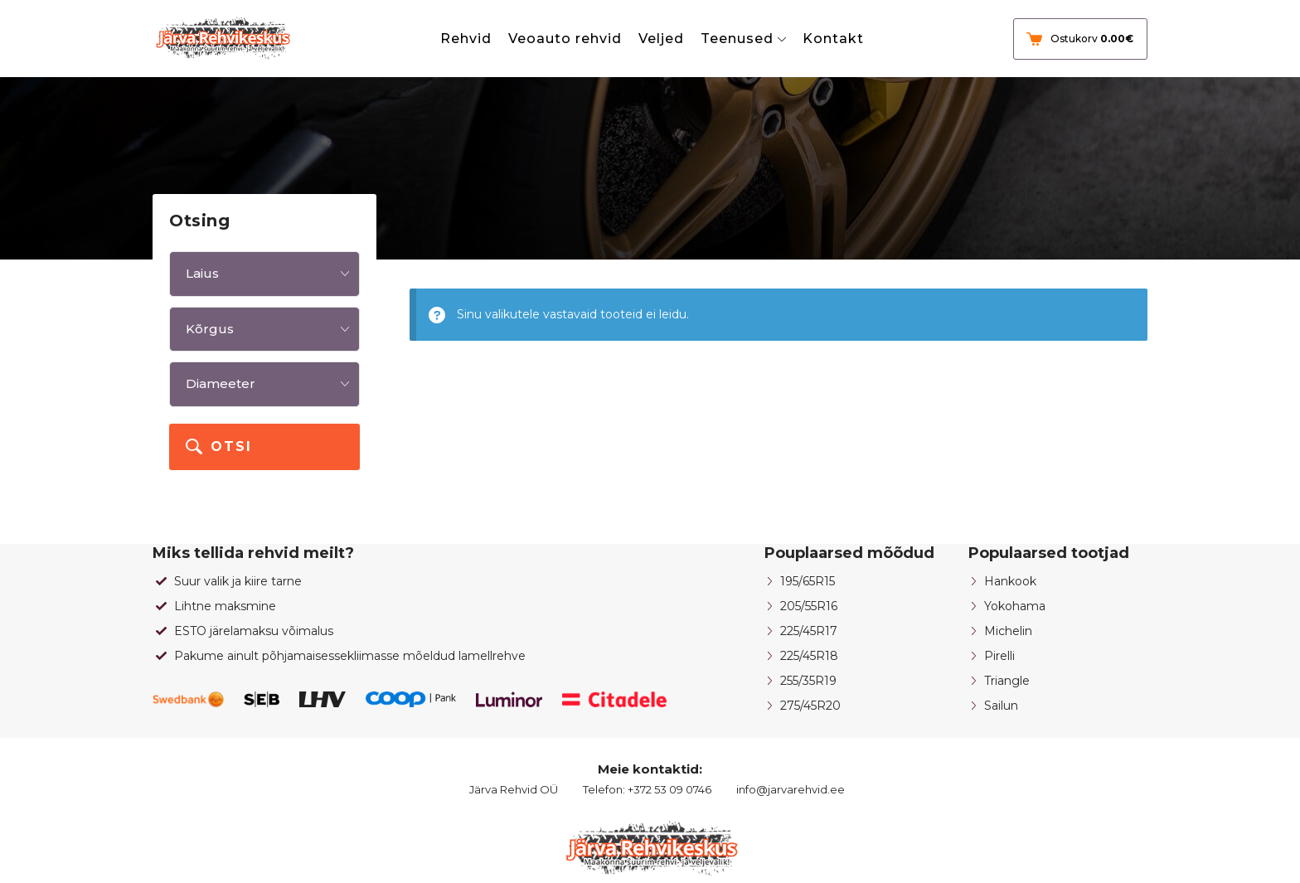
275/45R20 (810, 705)
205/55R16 (808, 606)
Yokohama (1014, 606)
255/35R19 (808, 680)
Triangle (1007, 680)
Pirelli (999, 655)
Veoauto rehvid (565, 38)
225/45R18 (809, 655)
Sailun (1001, 705)
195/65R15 (807, 581)
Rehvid (466, 38)
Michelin (1008, 630)
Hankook (1010, 581)
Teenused (737, 38)
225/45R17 (808, 630)
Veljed (661, 38)
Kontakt (833, 38)
